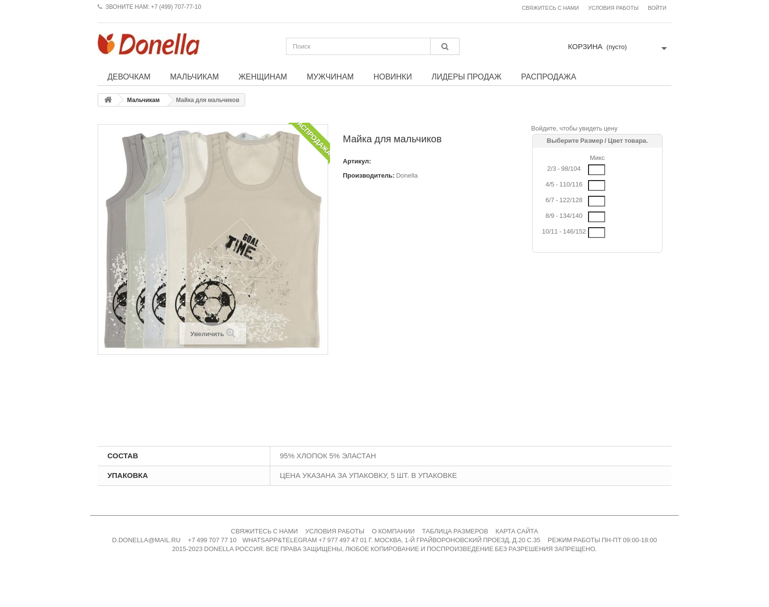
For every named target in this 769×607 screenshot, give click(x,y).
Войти (657, 8)
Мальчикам (194, 76)
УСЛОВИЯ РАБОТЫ (334, 531)
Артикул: (357, 161)
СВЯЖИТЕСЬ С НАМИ (264, 531)
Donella (407, 175)
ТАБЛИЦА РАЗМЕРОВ (455, 531)
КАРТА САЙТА (516, 531)
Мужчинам (330, 76)
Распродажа (548, 76)
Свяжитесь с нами (550, 8)
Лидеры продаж (467, 76)
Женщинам (262, 76)
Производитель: (369, 175)
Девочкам (129, 76)
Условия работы (613, 8)
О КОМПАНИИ (393, 531)
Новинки (392, 76)
